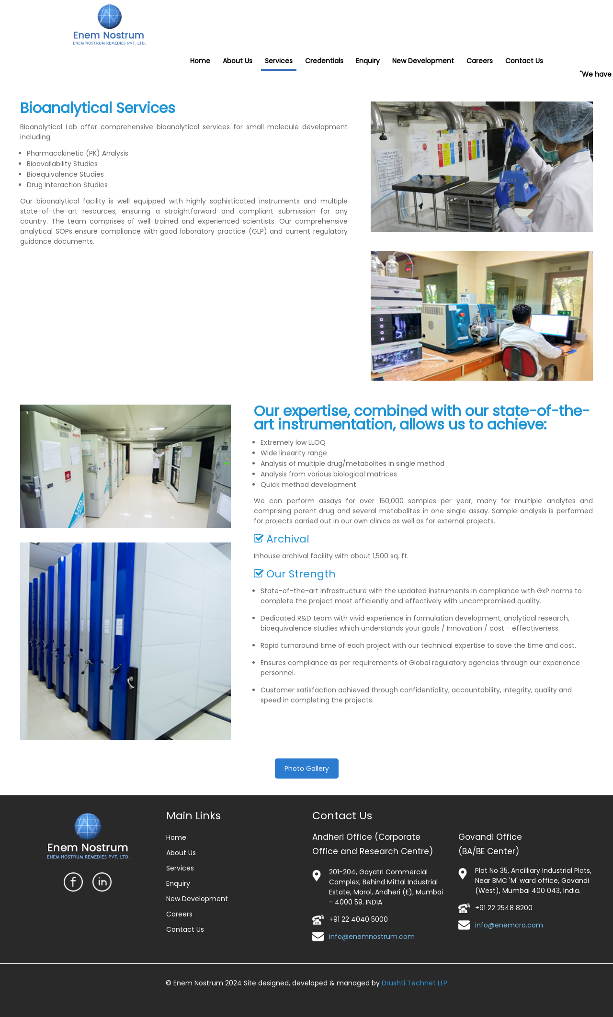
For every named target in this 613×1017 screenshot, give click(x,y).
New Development (197, 899)
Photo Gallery (306, 768)
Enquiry (178, 883)
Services (180, 868)
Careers (179, 914)
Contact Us (185, 929)
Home (176, 837)
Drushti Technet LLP (414, 983)
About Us (181, 853)
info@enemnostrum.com (372, 936)
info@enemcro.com (509, 925)
